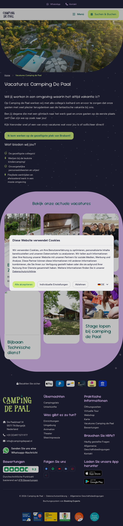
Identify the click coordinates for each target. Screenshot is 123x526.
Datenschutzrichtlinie (24, 271)
